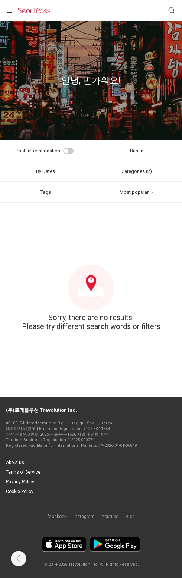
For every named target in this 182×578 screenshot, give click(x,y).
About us (15, 462)
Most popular (134, 192)
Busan (136, 151)
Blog (130, 516)
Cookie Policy (19, 491)
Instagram (84, 516)
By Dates (45, 171)
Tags (45, 192)
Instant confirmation (38, 151)
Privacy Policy (20, 481)
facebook (57, 516)
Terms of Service (23, 472)
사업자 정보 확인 (92, 434)
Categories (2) (136, 171)
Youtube (110, 516)
